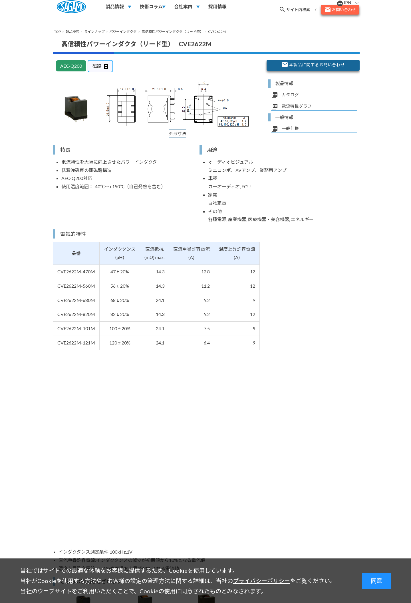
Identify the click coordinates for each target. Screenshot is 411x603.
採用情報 (217, 9)
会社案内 (183, 9)
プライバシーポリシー (261, 580)
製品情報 (115, 9)
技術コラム (151, 9)
